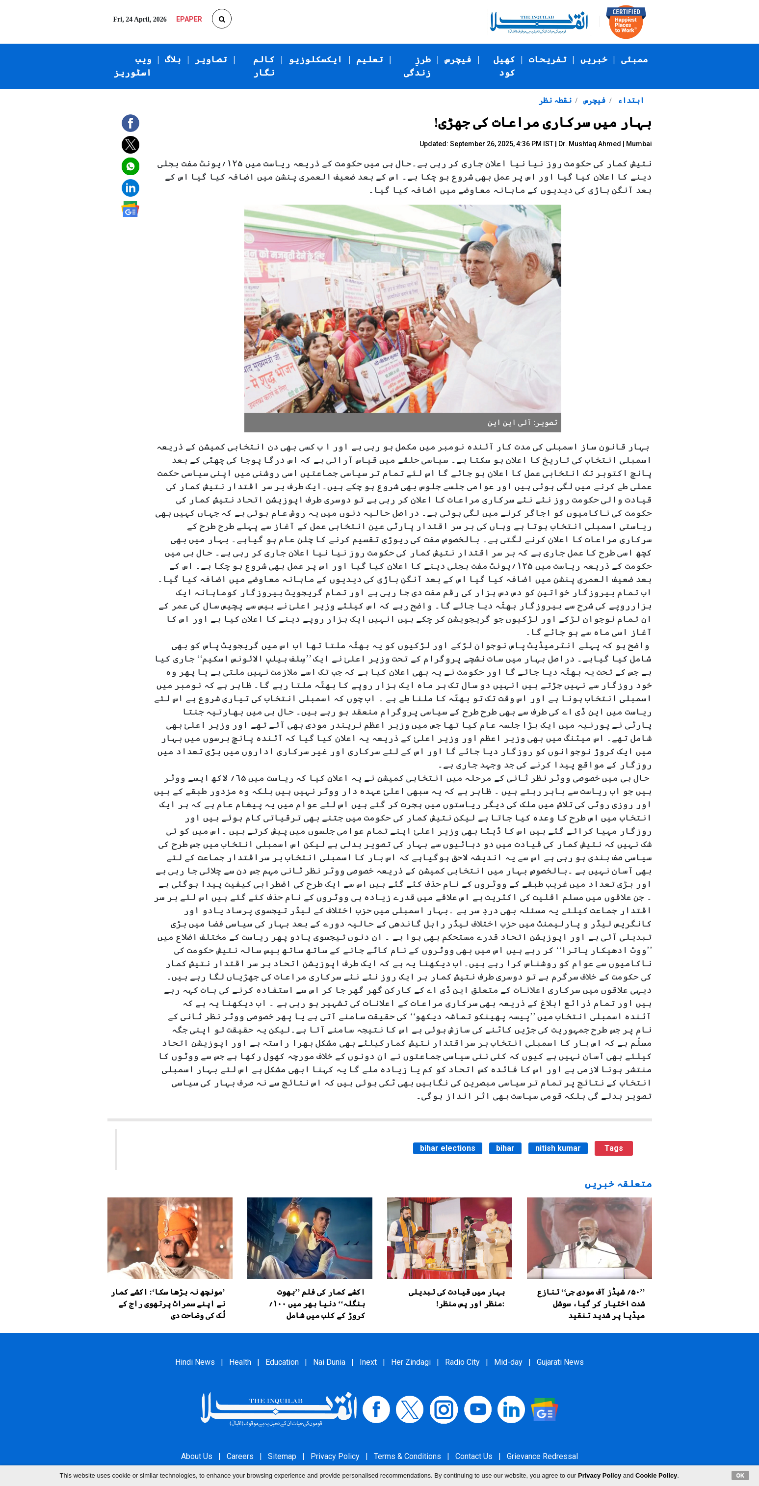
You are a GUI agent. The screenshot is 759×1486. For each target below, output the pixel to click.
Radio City (462, 1362)
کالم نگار (264, 66)
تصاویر (211, 59)
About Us (196, 1456)
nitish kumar (558, 1148)
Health (240, 1362)
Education (282, 1362)
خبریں (593, 59)
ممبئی (634, 59)
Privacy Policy (335, 1456)
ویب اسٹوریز (133, 66)
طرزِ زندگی (417, 66)
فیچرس (458, 59)
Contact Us (474, 1456)
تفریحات (548, 59)
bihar (505, 1148)
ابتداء (630, 100)
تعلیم (369, 59)
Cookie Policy (656, 1475)
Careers (240, 1456)
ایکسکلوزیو (315, 59)
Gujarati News (560, 1362)
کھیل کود (504, 66)
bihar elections (447, 1148)
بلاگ (173, 59)
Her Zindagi (411, 1362)
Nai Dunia (329, 1362)
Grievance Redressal (542, 1456)
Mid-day (508, 1362)
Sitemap (282, 1456)
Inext (368, 1362)
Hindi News (195, 1362)
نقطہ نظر (555, 100)
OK (740, 1475)
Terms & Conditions (407, 1456)
